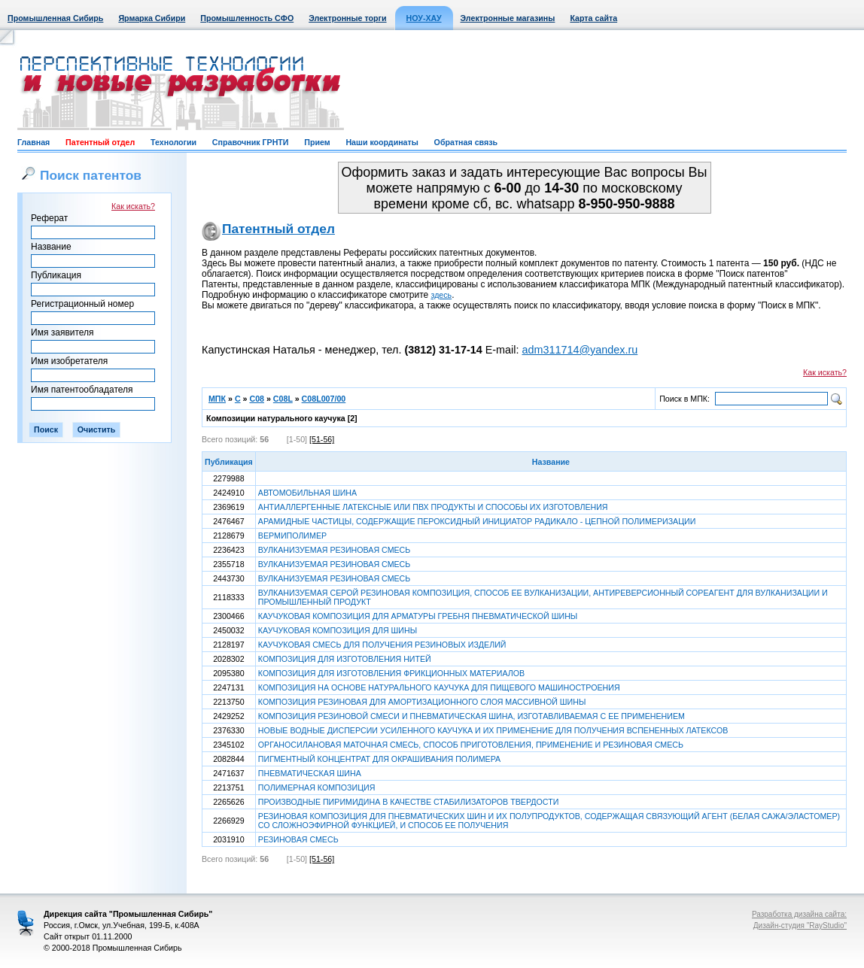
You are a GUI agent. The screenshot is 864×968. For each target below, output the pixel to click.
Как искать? (133, 206)
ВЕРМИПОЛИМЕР (292, 535)
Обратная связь (465, 142)
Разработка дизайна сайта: (799, 914)
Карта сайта (593, 18)
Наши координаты (381, 142)
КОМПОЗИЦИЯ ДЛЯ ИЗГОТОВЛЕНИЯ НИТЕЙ (344, 658)
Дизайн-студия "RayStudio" (800, 925)
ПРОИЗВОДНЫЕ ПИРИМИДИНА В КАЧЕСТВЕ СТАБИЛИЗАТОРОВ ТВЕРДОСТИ (408, 801)
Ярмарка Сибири (151, 18)
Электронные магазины (508, 18)
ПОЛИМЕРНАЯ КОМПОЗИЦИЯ (317, 787)
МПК (217, 398)
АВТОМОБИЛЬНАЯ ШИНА (307, 492)
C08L (283, 398)
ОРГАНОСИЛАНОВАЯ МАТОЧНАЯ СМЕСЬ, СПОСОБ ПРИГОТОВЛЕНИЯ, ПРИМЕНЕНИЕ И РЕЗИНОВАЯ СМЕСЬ (470, 744)
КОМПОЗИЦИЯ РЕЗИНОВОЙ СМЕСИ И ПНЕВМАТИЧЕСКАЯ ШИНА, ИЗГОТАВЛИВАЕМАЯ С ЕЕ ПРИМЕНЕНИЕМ (471, 716)
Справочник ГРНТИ (250, 142)
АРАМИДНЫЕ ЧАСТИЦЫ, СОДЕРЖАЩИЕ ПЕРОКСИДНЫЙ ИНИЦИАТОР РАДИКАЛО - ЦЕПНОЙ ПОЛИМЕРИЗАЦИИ (477, 521)
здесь (441, 294)
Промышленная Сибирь (55, 18)
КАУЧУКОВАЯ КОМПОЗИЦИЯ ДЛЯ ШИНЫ (337, 630)
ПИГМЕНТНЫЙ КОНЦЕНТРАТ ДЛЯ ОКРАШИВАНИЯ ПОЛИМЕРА (379, 758)
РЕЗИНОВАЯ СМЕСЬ (298, 839)
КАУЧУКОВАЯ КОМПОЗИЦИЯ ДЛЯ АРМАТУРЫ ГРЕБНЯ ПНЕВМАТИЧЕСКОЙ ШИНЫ (417, 616)
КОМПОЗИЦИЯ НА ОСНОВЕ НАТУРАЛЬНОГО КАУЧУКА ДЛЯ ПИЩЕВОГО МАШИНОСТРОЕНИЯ (439, 687)
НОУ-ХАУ (424, 18)
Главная (33, 142)
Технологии (173, 142)
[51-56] (321, 439)
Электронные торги (347, 18)
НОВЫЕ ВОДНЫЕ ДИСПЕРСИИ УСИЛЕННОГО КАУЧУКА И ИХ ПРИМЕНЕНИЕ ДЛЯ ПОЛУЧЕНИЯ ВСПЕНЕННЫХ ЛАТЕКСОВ (493, 730)
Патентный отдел (100, 142)
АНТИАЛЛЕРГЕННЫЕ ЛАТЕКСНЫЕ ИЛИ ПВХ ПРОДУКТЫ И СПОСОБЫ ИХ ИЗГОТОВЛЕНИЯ (433, 506)
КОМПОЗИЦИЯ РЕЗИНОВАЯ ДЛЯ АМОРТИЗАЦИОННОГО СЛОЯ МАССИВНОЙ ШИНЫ (422, 701)
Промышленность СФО (247, 18)
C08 (256, 398)
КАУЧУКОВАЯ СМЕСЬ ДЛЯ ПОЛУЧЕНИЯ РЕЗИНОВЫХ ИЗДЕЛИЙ (382, 644)
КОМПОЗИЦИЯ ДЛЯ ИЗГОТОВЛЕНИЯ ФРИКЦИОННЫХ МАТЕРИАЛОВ (391, 673)
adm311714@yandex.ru (579, 350)
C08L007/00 (324, 398)
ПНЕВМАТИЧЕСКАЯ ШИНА (309, 773)
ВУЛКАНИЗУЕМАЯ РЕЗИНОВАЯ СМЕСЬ (334, 549)
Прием (317, 142)
